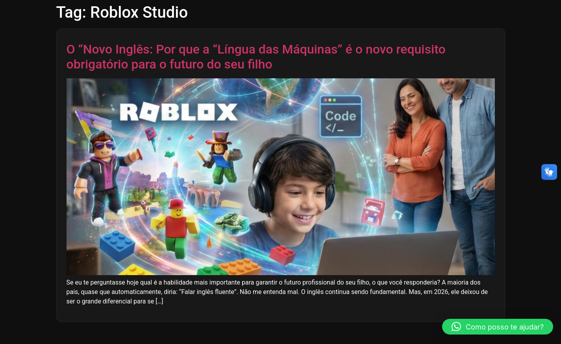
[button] (497, 327)
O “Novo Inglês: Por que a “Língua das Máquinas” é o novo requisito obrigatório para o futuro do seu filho (256, 57)
